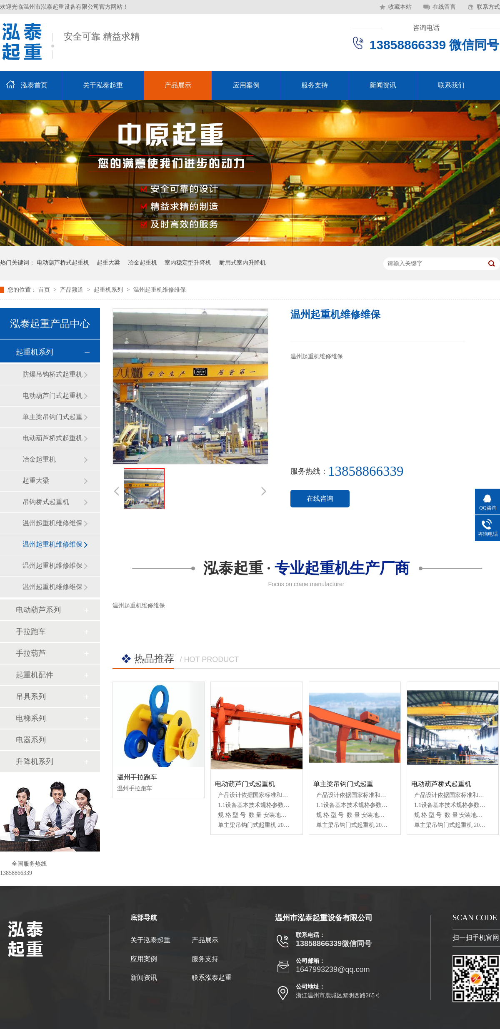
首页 (45, 290)
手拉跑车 (31, 631)
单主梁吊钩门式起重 (52, 416)
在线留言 (444, 7)
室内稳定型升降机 (188, 263)
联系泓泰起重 (212, 977)
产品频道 (72, 290)
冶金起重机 (142, 263)
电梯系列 (31, 718)
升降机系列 (34, 761)
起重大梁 (108, 263)
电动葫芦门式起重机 (52, 395)
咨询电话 (426, 27)
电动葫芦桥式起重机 (63, 263)
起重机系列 (109, 290)
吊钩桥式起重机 (45, 501)
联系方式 (488, 7)
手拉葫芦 (31, 653)
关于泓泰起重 (103, 85)
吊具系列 (31, 696)
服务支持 (314, 85)
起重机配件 (34, 675)
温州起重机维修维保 (159, 290)
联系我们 (451, 85)
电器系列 (31, 740)
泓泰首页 (34, 85)
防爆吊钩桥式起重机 (52, 374)
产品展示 (178, 85)
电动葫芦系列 (38, 610)
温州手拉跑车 (137, 777)
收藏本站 (400, 7)
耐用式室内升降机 (242, 263)
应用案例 (246, 85)
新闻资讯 (383, 85)
